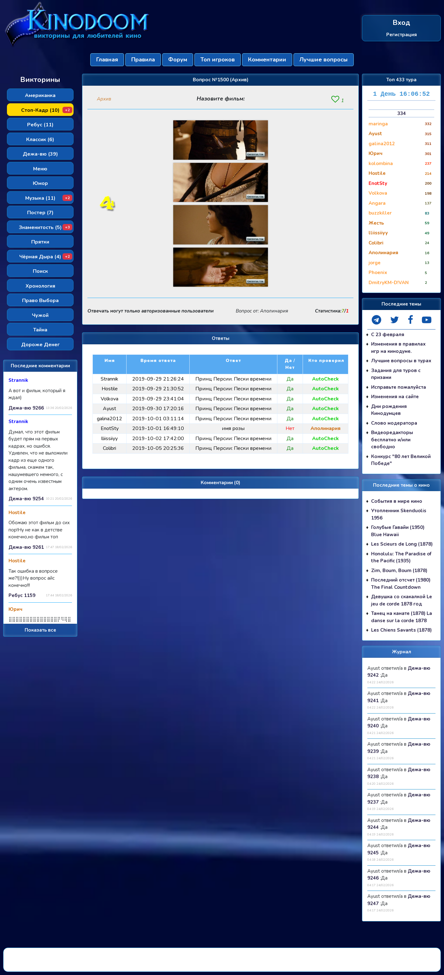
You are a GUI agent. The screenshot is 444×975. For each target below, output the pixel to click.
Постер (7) (40, 212)
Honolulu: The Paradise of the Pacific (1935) (401, 557)
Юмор (40, 183)
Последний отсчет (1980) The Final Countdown (400, 583)
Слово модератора (394, 423)
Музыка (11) (49, 198)
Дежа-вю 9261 (26, 547)
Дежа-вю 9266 (26, 408)
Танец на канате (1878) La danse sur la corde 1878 (401, 617)
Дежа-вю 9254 (26, 499)
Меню (40, 168)
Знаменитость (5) (46, 227)
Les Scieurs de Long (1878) (402, 544)
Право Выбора (40, 300)
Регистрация (401, 34)
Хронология (40, 286)
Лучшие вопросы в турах (401, 361)
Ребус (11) (40, 124)
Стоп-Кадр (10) (47, 110)
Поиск (40, 271)
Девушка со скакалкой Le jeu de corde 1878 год (401, 600)
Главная (107, 59)
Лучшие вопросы (323, 59)
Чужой (40, 315)
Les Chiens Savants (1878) (401, 630)
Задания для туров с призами (396, 374)
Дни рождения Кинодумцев (389, 410)
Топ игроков (217, 59)
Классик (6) (40, 139)
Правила (143, 59)
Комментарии (267, 59)
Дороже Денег (40, 344)
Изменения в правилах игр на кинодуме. (398, 347)
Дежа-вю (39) (40, 154)
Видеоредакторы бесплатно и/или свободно (392, 439)
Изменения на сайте (395, 396)
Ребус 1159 (22, 595)
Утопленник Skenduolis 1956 (398, 514)
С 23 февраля (387, 334)
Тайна (40, 329)
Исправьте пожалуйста (398, 387)
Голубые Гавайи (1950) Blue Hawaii (397, 531)
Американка (40, 95)
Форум (177, 59)
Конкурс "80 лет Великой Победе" (401, 460)
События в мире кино (396, 501)
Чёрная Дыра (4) (45, 256)
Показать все (40, 630)
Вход (401, 22)
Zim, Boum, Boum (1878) (399, 570)
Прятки (40, 241)
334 (401, 113)
